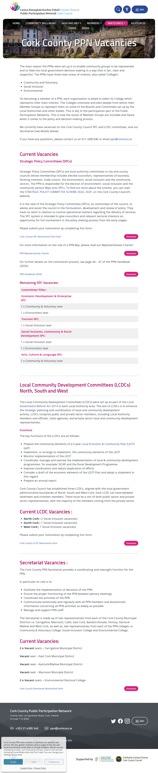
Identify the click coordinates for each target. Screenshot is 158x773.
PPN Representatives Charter (34, 253)
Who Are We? (70, 23)
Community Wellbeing (41, 23)
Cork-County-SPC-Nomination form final (40, 236)
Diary (72, 28)
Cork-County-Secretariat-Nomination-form (41, 688)
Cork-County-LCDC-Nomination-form (38, 543)
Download (131, 236)
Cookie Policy (26, 768)
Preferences (54, 762)
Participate (115, 23)
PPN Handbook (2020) (31, 274)
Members (93, 23)
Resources (138, 23)
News (85, 28)
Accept (13, 762)
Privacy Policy (40, 768)
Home (16, 23)
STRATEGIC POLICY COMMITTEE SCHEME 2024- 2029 (58, 192)
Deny (33, 762)
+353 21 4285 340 (27, 728)
